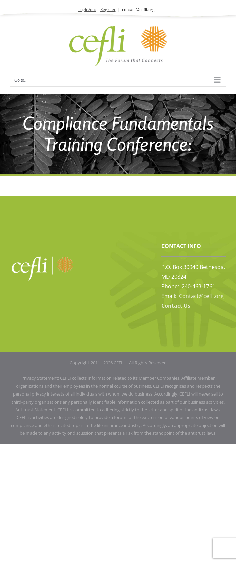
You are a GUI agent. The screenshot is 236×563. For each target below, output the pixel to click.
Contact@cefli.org (201, 296)
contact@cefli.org (138, 9)
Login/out (87, 9)
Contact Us (175, 305)
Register (108, 9)
